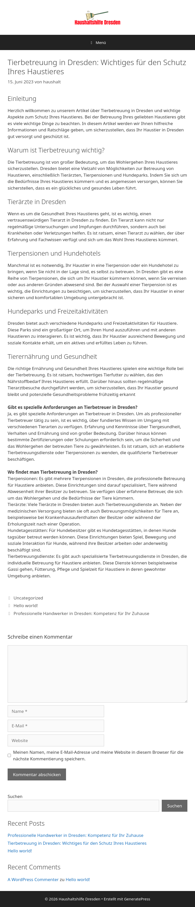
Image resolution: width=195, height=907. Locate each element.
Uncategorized (28, 598)
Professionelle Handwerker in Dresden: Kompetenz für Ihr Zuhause (81, 613)
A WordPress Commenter (33, 879)
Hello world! (25, 605)
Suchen (15, 796)
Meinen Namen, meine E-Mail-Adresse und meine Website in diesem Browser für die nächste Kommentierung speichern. (98, 755)
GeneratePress (137, 898)
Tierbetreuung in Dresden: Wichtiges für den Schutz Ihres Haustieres (77, 843)
